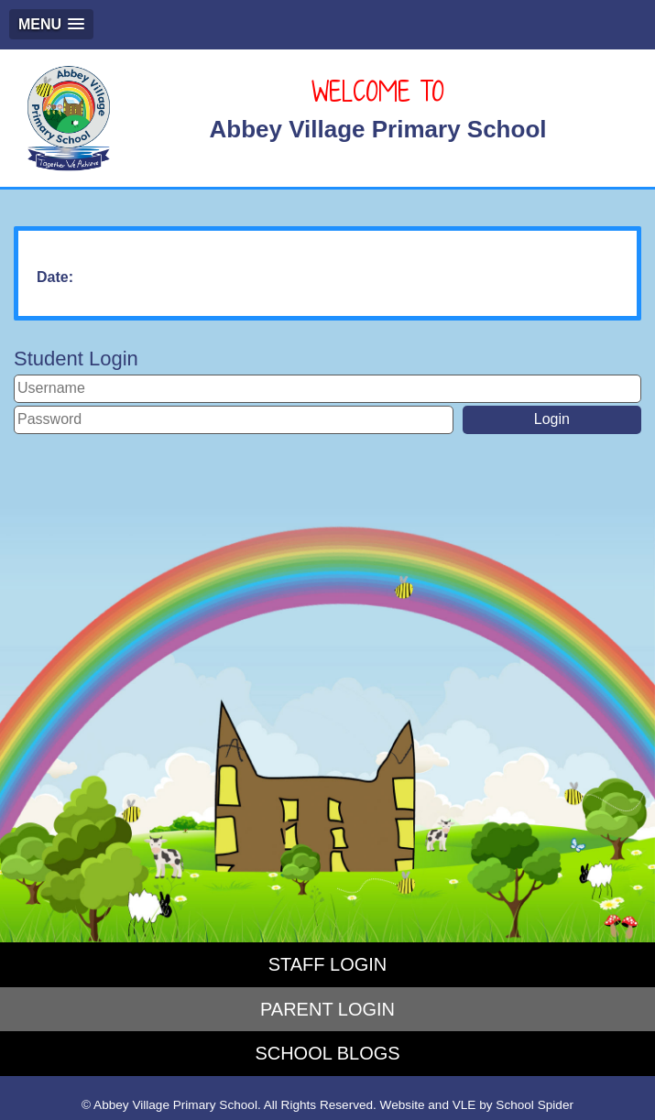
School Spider (534, 1105)
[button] (51, 24)
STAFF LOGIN (328, 964)
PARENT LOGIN (327, 1009)
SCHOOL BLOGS (327, 1053)
